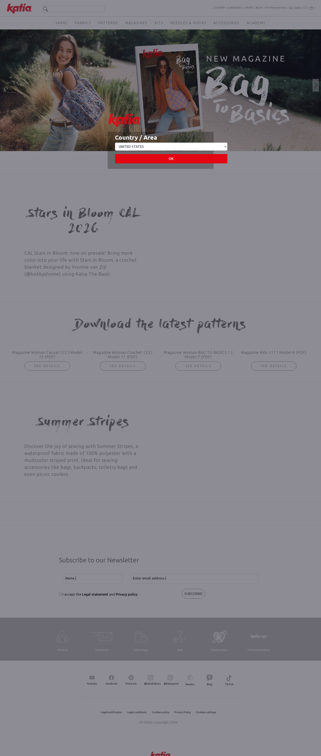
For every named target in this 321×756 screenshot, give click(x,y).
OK (171, 159)
